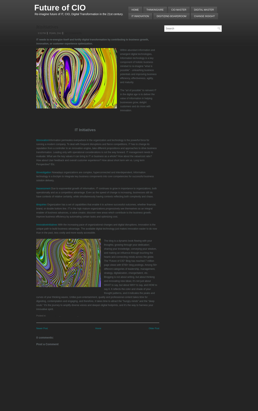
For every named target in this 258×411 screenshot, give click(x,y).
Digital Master (204, 9)
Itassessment (43, 188)
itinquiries (41, 204)
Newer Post (42, 328)
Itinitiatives (47, 26)
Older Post (154, 328)
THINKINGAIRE (155, 9)
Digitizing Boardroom (171, 16)
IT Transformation (68, 315)
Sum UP (82, 315)
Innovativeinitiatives (46, 224)
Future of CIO (60, 7)
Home (135, 9)
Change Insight (204, 16)
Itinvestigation (43, 172)
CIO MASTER (178, 9)
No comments (73, 33)
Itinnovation (42, 140)
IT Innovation (140, 16)
